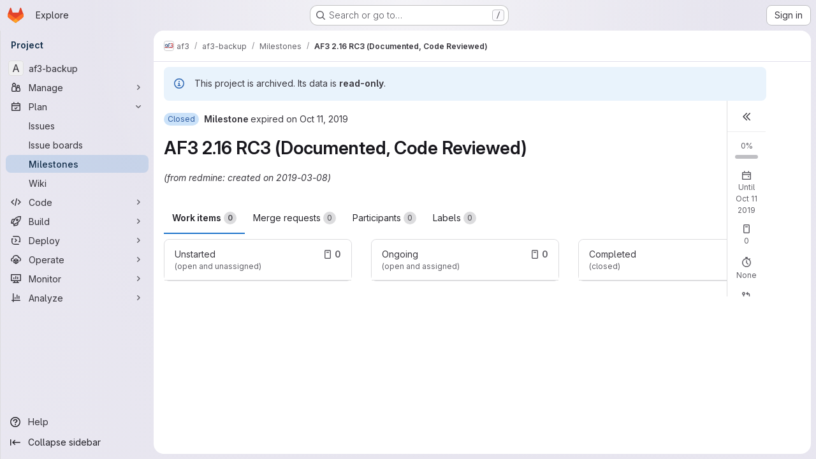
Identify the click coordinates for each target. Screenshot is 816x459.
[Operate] (77, 259)
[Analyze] (77, 298)
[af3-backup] (77, 68)
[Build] (77, 221)
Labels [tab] (454, 218)
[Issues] (77, 126)
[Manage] (77, 87)
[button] (746, 116)
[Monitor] (77, 279)
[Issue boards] (77, 145)
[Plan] (77, 106)
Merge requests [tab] (294, 218)
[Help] (77, 422)
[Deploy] (77, 240)
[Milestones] (77, 164)
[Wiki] (77, 183)
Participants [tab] (384, 218)
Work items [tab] (204, 218)
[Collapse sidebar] (77, 442)
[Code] (77, 202)
